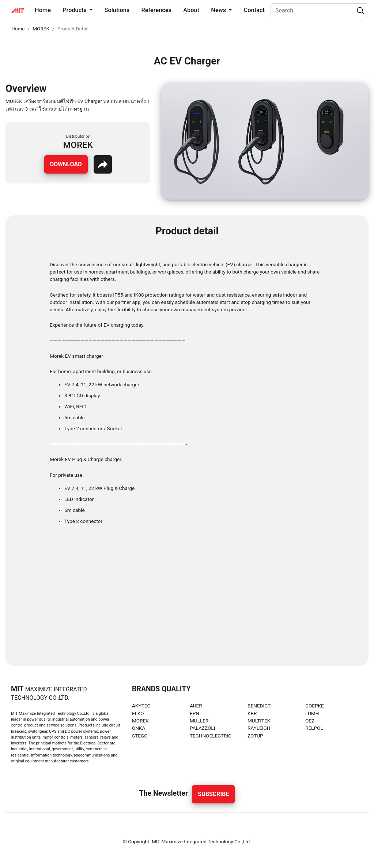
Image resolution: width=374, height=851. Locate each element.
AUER (196, 706)
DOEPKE (314, 706)
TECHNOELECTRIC (210, 736)
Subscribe (213, 794)
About (191, 10)
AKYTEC (141, 706)
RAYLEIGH (259, 728)
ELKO (138, 713)
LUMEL (313, 713)
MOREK (41, 28)
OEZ (309, 721)
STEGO (140, 736)
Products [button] (75, 10)
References (156, 10)
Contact (254, 10)
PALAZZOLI (202, 728)
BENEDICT (259, 706)
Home (44, 9)
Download (66, 164)
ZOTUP (255, 736)
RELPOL (314, 728)
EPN (194, 713)
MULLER (199, 721)
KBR (252, 713)
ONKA (138, 728)
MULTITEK (259, 721)
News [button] (219, 10)
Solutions (117, 10)
